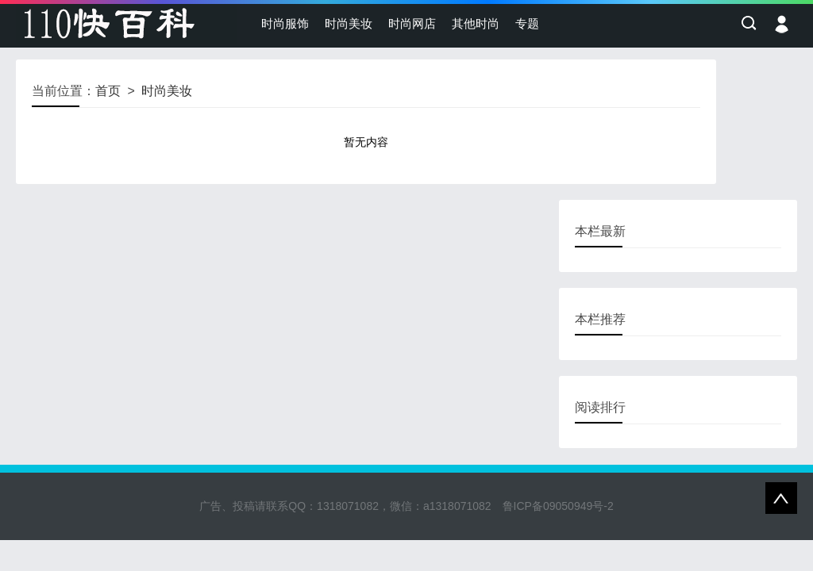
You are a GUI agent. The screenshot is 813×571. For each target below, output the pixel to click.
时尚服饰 (285, 23)
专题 (527, 23)
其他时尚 (475, 23)
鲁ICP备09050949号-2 (558, 506)
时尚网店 (412, 23)
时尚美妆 (348, 23)
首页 (108, 91)
